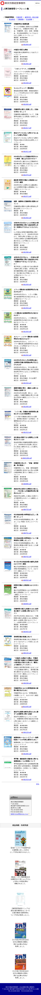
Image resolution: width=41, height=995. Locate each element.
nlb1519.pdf (26, 779)
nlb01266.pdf (26, 458)
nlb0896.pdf (26, 484)
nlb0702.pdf (26, 557)
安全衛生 (12, 19)
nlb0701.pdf (26, 533)
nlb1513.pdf (26, 432)
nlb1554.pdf (26, 331)
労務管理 (19, 17)
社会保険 (29, 19)
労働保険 (20, 19)
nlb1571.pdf (26, 196)
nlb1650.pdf (26, 104)
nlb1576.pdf (26, 175)
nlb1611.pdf (26, 151)
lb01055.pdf (26, 707)
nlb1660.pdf (26, 754)
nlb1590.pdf (26, 252)
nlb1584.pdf (26, 64)
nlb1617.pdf (26, 128)
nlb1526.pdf (26, 383)
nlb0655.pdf (26, 604)
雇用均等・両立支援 (31, 17)
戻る (37, 784)
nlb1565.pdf (26, 407)
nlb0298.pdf (26, 683)
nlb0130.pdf (26, 653)
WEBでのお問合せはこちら (20, 814)
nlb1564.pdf (26, 218)
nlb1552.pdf (26, 355)
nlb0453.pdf (26, 632)
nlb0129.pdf (26, 732)
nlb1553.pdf (26, 308)
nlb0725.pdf (26, 509)
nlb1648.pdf (26, 83)
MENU (37, 3)
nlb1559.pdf (26, 284)
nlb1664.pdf (26, 44)
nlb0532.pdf (26, 580)
